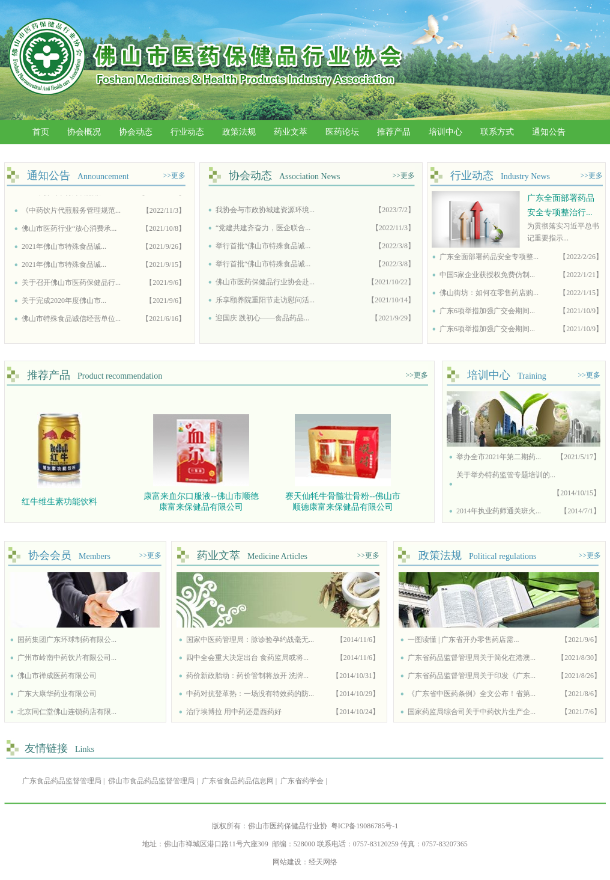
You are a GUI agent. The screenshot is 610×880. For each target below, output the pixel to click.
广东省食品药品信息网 (238, 781)
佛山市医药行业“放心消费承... (69, 230)
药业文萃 (290, 131)
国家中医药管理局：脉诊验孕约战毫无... (250, 639)
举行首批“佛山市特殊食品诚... (263, 248)
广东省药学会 (302, 781)
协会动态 (135, 131)
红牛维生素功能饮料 (61, 501)
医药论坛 (342, 131)
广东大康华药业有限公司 (57, 693)
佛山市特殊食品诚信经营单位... (71, 320)
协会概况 (84, 131)
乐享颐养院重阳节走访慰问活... (265, 302)
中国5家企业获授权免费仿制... (487, 274)
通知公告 (549, 131)
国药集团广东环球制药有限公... (66, 639)
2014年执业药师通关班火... (498, 511)
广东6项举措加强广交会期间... (487, 311)
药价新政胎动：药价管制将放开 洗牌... (247, 675)
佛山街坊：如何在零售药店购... (489, 293)
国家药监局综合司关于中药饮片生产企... (472, 711)
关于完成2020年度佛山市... (64, 302)
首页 (40, 131)
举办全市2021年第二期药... (498, 457)
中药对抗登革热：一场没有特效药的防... (250, 693)
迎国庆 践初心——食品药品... (262, 320)
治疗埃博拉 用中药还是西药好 (234, 711)
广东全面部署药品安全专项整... (489, 256)
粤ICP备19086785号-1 (365, 826)
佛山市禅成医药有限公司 (57, 675)
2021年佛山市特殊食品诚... (64, 248)
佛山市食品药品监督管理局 (151, 781)
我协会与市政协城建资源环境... (265, 212)
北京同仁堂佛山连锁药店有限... (66, 711)
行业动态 (187, 131)
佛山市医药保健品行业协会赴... (265, 284)
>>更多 (174, 175)
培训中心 (445, 131)
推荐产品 (394, 131)
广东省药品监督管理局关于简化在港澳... (472, 657)
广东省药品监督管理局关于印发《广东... (472, 675)
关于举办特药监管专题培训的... (505, 475)
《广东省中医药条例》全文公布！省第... (472, 693)
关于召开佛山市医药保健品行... (71, 284)
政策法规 (239, 131)
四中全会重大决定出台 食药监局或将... (247, 657)
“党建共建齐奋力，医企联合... (263, 230)
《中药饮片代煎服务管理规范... (71, 212)
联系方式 (497, 131)
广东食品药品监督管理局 (61, 781)
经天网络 (323, 862)
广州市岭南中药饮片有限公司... (66, 657)
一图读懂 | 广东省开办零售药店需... (463, 639)
